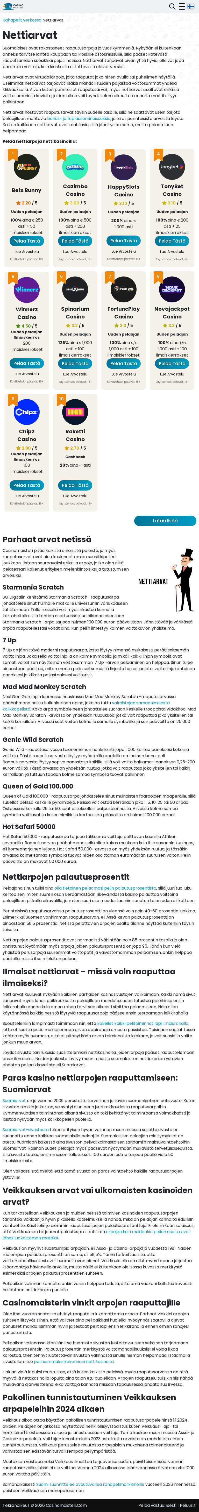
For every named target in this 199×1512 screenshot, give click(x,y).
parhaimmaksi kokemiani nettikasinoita (74, 1362)
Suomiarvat (14, 1101)
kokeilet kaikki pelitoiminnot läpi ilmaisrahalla (142, 1023)
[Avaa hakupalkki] (172, 6)
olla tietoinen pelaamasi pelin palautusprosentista (105, 888)
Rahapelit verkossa (22, 20)
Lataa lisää (165, 521)
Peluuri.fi (188, 1505)
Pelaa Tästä (26, 241)
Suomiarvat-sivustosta (26, 1130)
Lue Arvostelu (27, 251)
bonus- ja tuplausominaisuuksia (78, 119)
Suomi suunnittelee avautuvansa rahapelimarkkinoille (90, 1484)
